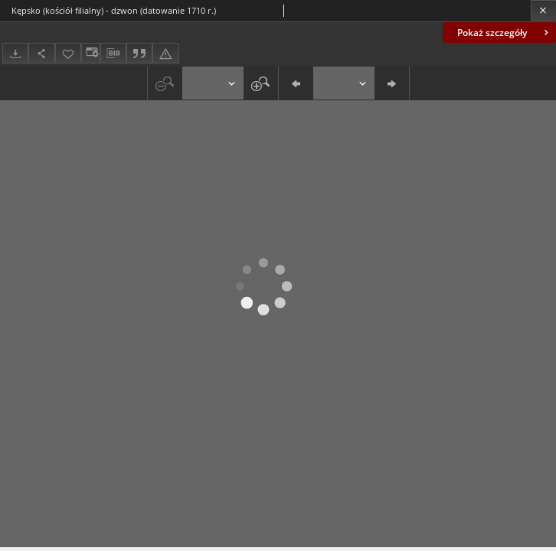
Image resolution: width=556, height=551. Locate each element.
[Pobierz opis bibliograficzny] (113, 53)
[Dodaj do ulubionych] (68, 53)
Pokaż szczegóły (504, 32)
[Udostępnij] (41, 53)
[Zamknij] (543, 10)
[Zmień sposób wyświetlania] (90, 53)
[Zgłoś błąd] (165, 53)
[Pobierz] (15, 53)
